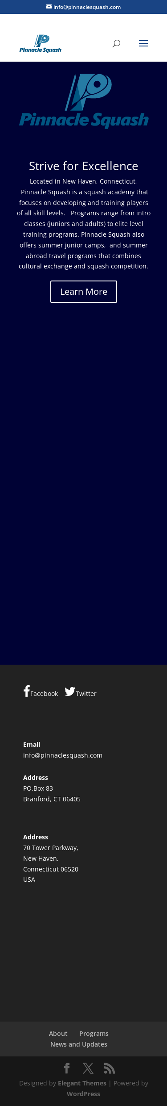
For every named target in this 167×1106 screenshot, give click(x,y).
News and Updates (78, 1044)
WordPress (83, 1093)
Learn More (83, 291)
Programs (94, 1033)
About (58, 1033)
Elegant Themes (82, 1083)
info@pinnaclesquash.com (62, 755)
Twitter (80, 691)
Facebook (40, 691)
